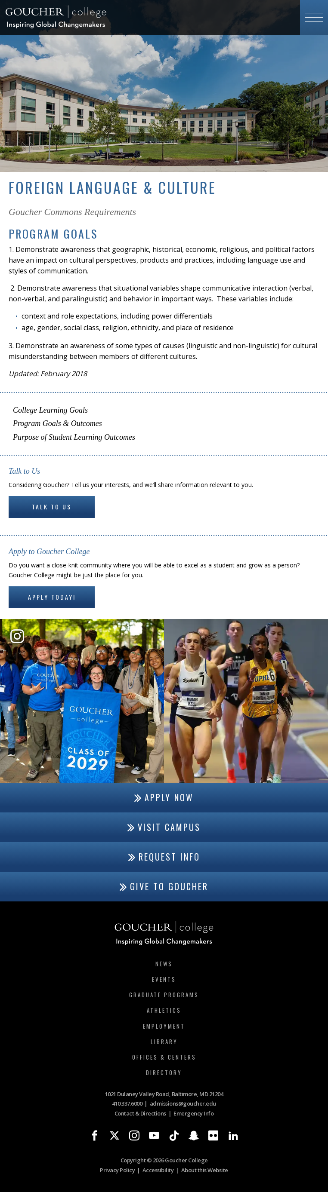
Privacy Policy (117, 1170)
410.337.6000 (127, 1103)
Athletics (164, 1010)
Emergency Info (193, 1113)
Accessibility (158, 1170)
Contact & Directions (140, 1113)
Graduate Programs (164, 994)
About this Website (204, 1170)
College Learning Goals (50, 410)
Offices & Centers (164, 1057)
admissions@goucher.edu (183, 1103)
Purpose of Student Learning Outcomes (74, 437)
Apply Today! (52, 596)
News (164, 963)
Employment (164, 1026)
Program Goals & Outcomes (57, 423)
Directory (164, 1072)
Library (164, 1041)
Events (164, 979)
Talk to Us (51, 506)
